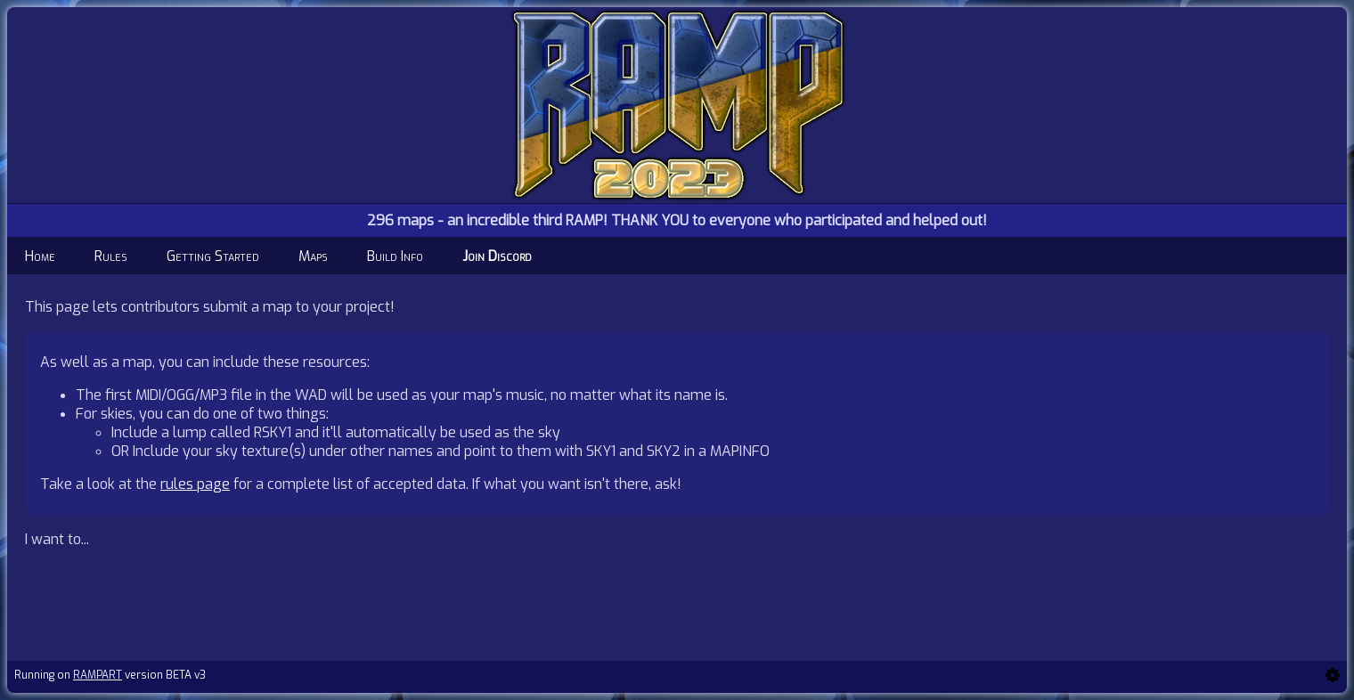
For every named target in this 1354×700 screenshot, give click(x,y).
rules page (195, 484)
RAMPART (97, 675)
